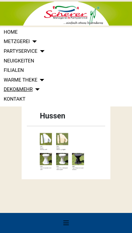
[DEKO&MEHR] (36, 89)
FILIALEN (14, 70)
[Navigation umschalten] (66, 223)
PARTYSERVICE (20, 51)
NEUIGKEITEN (19, 61)
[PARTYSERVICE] (41, 51)
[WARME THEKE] (41, 80)
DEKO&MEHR (18, 89)
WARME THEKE (20, 80)
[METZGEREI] (33, 41)
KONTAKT (14, 99)
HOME (10, 32)
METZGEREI (17, 41)
